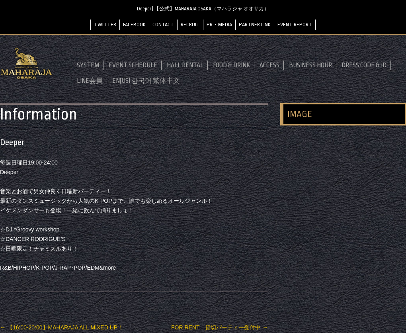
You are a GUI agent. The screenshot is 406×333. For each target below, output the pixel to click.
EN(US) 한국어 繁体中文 (146, 80)
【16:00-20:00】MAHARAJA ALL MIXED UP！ (61, 327)
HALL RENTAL (185, 65)
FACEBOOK (134, 24)
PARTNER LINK (255, 24)
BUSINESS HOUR (310, 65)
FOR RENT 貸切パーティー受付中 (219, 327)
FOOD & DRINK (231, 65)
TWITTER (105, 24)
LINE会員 (90, 80)
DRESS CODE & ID (364, 65)
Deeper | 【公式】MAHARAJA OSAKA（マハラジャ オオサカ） (203, 9)
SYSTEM (88, 65)
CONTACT (163, 24)
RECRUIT (190, 24)
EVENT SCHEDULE (133, 65)
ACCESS (269, 65)
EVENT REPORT (294, 24)
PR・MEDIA (219, 24)
